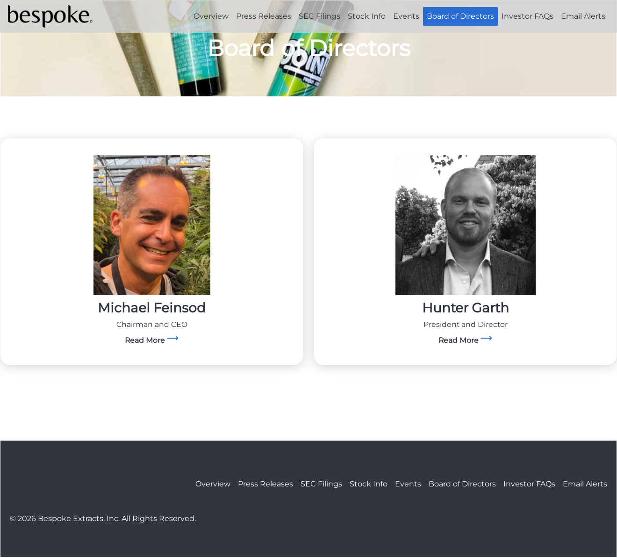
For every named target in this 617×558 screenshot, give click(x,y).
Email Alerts (583, 16)
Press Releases (263, 16)
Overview (211, 16)
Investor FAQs (527, 16)
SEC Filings (319, 16)
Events (406, 16)
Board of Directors (460, 16)
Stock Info (367, 16)
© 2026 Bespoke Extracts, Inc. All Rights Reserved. (103, 519)
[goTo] (152, 225)
